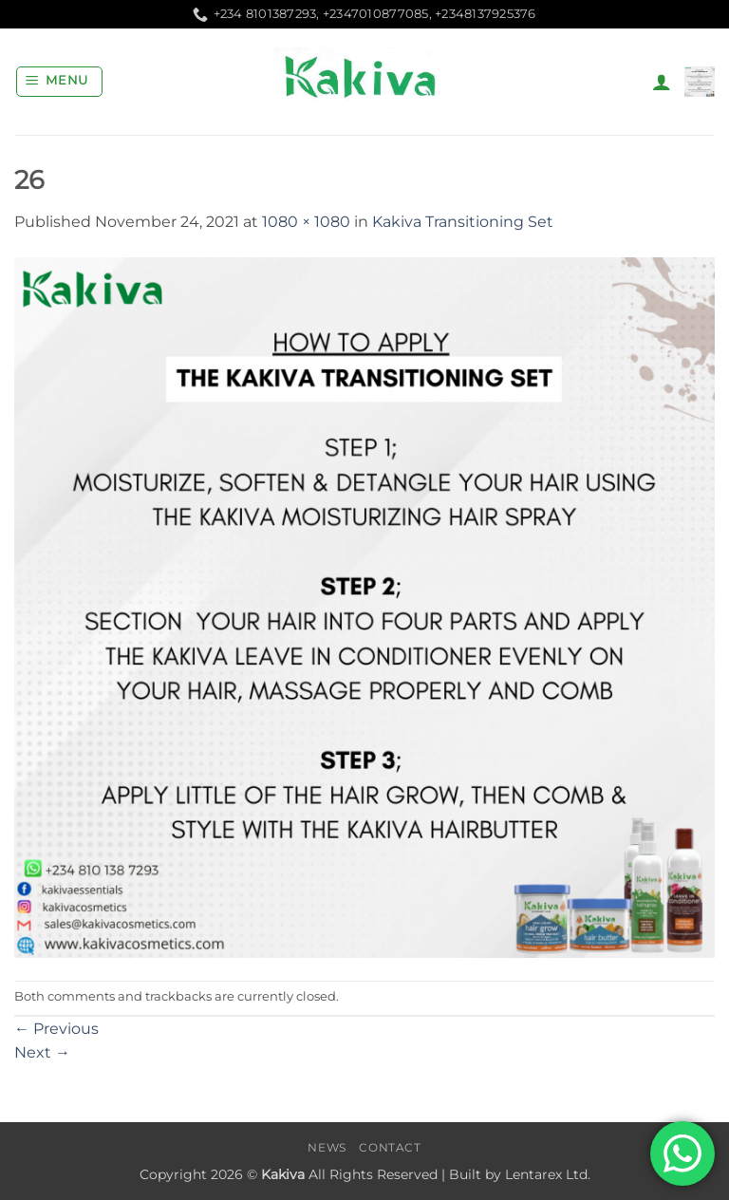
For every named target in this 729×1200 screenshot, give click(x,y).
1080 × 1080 (306, 222)
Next (42, 1052)
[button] (59, 81)
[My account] (661, 82)
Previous (56, 1029)
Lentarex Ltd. (547, 1174)
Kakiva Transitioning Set (462, 222)
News (327, 1147)
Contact (390, 1147)
